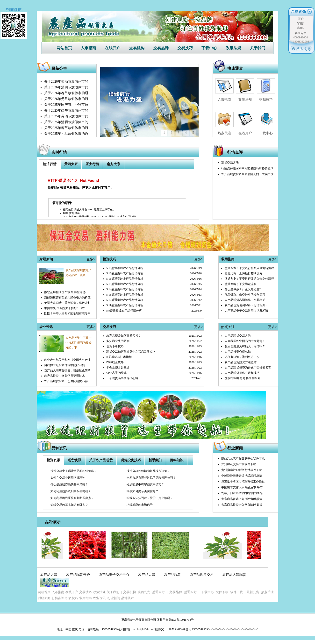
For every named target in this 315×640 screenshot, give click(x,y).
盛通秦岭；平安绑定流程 (241, 284)
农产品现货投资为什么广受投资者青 (248, 367)
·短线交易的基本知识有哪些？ (69, 504)
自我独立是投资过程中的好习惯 (64, 365)
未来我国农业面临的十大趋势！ (245, 341)
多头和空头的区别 (117, 341)
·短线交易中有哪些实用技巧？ (145, 484)
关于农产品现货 (101, 460)
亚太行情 (92, 164)
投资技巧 (71, 598)
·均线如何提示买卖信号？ (142, 491)
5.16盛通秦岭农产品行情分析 (124, 278)
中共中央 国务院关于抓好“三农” (64, 308)
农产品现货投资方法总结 (241, 362)
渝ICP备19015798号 (181, 619)
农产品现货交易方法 (238, 335)
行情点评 (235, 152)
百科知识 (176, 460)
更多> (90, 259)
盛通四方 (158, 592)
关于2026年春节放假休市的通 (66, 93)
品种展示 (53, 522)
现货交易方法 (230, 162)
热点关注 (224, 133)
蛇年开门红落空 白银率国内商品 (242, 493)
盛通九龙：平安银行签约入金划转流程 (249, 278)
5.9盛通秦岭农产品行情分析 (124, 310)
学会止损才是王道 (117, 367)
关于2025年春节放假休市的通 (66, 128)
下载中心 (209, 48)
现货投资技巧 (131, 460)
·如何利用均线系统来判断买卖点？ (72, 498)
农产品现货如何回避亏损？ (123, 335)
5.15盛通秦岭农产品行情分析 (124, 284)
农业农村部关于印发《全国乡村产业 (67, 360)
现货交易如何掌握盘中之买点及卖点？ (131, 351)
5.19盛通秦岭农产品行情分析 (124, 268)
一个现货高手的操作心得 (122, 378)
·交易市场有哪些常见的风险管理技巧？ (151, 477)
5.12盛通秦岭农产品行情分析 (124, 300)
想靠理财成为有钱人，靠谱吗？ (245, 346)
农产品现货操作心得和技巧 (242, 373)
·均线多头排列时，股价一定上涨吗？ (149, 498)
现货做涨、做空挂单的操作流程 (245, 294)
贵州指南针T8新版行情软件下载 (241, 470)
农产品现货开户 (78, 574)
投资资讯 (53, 460)
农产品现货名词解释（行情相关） (246, 305)
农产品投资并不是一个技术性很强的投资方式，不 (78, 342)
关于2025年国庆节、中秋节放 (66, 105)
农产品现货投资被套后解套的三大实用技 (247, 174)
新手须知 (155, 460)
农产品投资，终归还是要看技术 (64, 375)
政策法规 (233, 48)
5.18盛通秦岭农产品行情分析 (124, 273)
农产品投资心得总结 (238, 351)
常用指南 (85, 598)
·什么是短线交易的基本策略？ (69, 484)
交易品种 (161, 48)
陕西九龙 (144, 592)
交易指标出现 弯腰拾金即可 (242, 378)
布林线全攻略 (115, 362)
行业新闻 (235, 448)
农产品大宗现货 (234, 574)
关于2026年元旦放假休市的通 (66, 99)
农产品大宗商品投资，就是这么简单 (67, 370)
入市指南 (88, 48)
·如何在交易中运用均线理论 (67, 477)
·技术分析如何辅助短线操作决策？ (148, 471)
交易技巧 (185, 48)
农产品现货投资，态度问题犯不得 (66, 381)
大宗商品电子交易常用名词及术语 (246, 310)
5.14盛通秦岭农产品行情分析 (124, 289)
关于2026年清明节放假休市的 (66, 87)
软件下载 (236, 592)
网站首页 (64, 48)
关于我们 (257, 48)
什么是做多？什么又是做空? (243, 289)
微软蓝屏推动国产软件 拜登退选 (65, 292)
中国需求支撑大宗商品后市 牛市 (242, 487)
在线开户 (112, 48)
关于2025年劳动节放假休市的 (66, 116)
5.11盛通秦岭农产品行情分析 (124, 305)
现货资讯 (74, 460)
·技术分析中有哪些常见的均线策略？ (73, 471)
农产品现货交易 (202, 574)
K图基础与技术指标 (119, 357)
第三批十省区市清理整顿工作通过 (243, 481)
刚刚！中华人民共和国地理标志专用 (67, 313)
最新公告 (253, 592)
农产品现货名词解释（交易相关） (246, 300)
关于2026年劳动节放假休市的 (66, 81)
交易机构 (136, 48)
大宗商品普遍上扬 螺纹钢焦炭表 (242, 499)
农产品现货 (172, 574)
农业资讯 (99, 598)
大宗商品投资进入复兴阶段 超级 (242, 504)
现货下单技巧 (115, 346)
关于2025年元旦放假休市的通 (66, 133)
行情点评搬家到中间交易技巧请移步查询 (247, 168)
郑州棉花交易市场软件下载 (238, 464)
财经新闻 (44, 598)
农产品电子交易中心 (114, 574)
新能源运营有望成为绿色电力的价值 (67, 297)
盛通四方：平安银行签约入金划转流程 (249, 268)
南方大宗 (113, 164)
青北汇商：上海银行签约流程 (243, 273)
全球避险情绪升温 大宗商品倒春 (242, 475)
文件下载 (222, 592)
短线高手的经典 (116, 373)
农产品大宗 (48, 574)
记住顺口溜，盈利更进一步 (242, 357)
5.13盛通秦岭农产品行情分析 (124, 294)
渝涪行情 (50, 164)
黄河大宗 (71, 164)
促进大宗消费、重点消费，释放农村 (67, 303)
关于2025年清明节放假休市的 (66, 122)
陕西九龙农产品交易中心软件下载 (243, 458)
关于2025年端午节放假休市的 (66, 110)
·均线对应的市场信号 (139, 504)
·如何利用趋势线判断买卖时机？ (70, 491)
